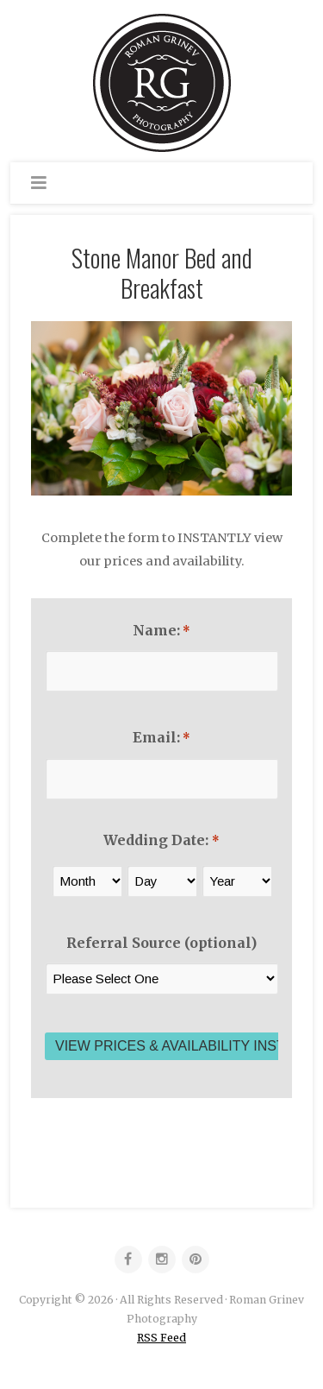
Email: (161, 737)
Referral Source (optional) (161, 942)
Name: (161, 630)
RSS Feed (161, 1337)
